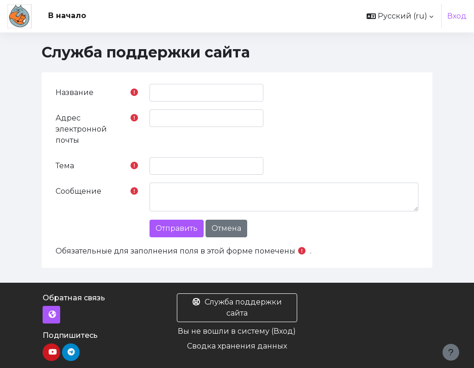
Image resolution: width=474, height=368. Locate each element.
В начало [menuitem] (67, 15)
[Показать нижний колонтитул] (451, 352)
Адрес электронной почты (81, 129)
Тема (65, 165)
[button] (400, 16)
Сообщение (78, 191)
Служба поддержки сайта (237, 307)
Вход (457, 16)
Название (75, 92)
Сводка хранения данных (237, 346)
